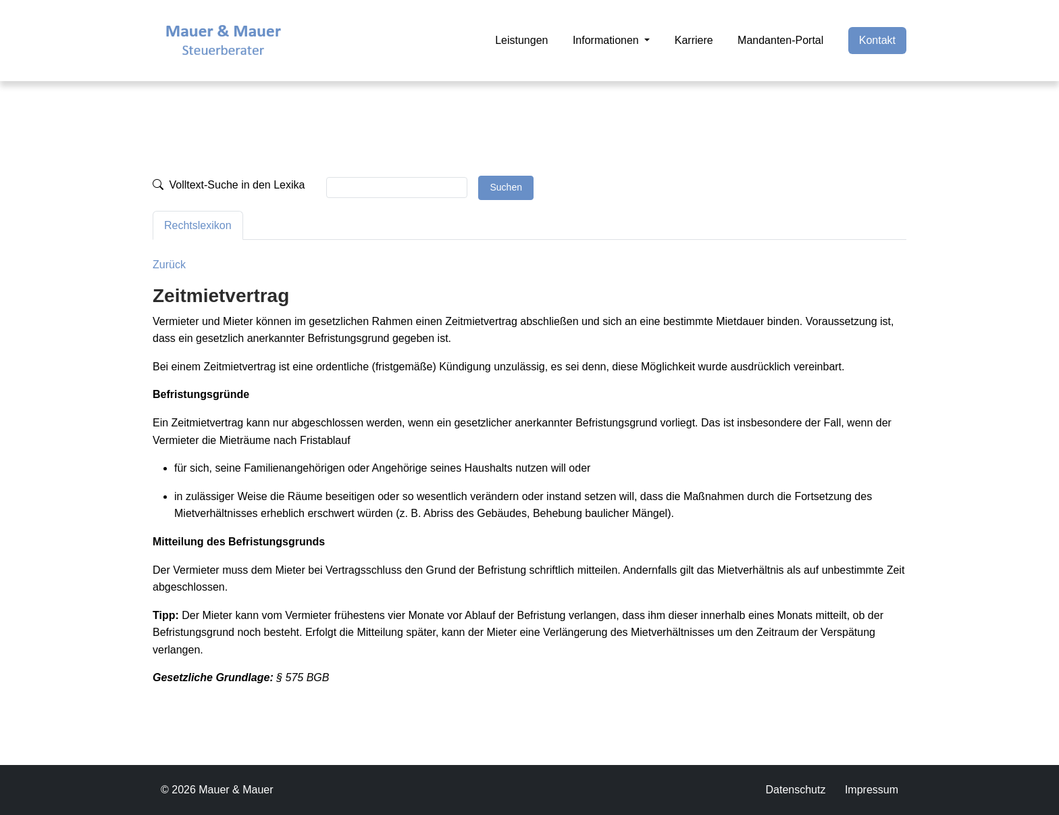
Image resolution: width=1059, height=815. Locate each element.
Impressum (871, 789)
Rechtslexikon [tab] (198, 225)
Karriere (694, 40)
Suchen (505, 187)
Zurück (169, 264)
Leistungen (521, 40)
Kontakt (877, 40)
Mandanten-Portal (780, 40)
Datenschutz (795, 789)
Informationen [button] (607, 40)
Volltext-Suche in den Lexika (229, 185)
